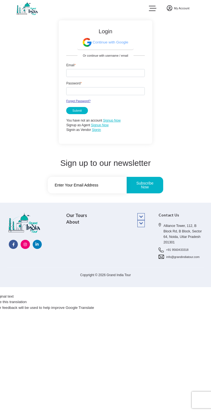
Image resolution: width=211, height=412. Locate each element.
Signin (96, 130)
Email (71, 65)
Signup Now (112, 120)
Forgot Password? (78, 101)
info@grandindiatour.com (182, 257)
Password (74, 83)
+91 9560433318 (177, 249)
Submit (77, 110)
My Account (178, 8)
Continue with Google (105, 42)
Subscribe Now (144, 185)
